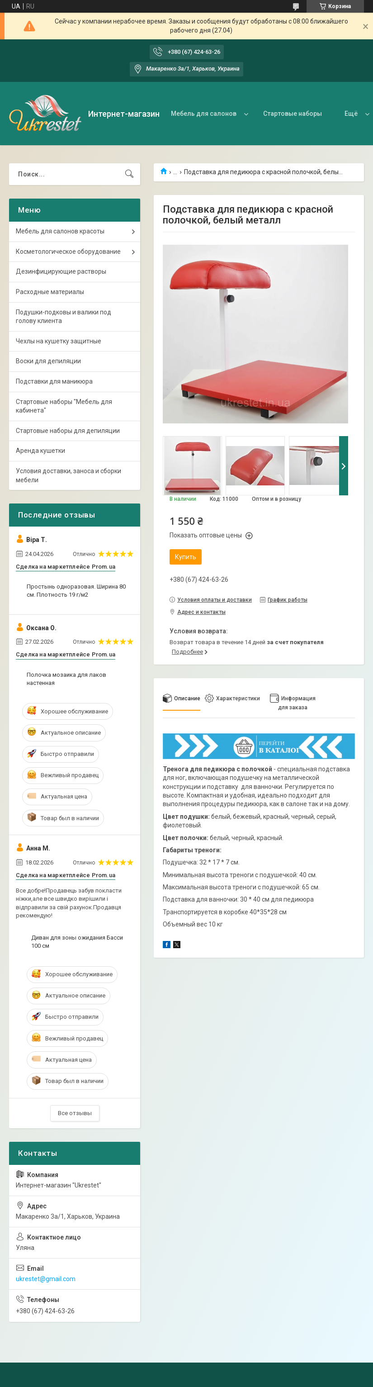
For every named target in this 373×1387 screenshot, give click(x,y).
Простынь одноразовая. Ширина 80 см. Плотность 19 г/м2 (76, 590)
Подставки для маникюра (54, 381)
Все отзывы (75, 1113)
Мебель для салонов (203, 113)
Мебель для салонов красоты (60, 231)
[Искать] (129, 174)
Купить (185, 556)
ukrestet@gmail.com (46, 1278)
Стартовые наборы (292, 113)
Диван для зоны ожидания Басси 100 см (77, 941)
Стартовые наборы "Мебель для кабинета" (64, 406)
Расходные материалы (50, 291)
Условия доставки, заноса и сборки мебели (68, 475)
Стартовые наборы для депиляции (68, 430)
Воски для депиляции (48, 361)
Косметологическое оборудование (68, 251)
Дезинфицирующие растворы (61, 271)
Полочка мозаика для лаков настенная (66, 678)
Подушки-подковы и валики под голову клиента (63, 317)
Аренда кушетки (40, 450)
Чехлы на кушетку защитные (58, 341)
